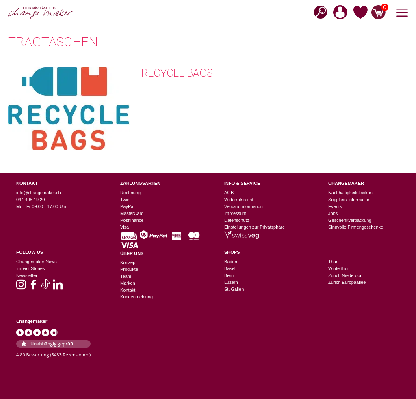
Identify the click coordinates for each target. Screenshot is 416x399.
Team (125, 276)
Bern (229, 275)
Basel (230, 268)
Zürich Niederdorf (345, 275)
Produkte (129, 269)
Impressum (235, 213)
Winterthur (338, 268)
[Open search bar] (318, 11)
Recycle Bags (177, 73)
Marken (127, 283)
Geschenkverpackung (349, 220)
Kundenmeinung (136, 296)
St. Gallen (234, 289)
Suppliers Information (349, 199)
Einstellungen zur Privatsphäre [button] (254, 227)
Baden (230, 261)
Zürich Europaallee (347, 282)
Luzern (231, 282)
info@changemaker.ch (38, 192)
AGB (229, 192)
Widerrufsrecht (239, 199)
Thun (333, 261)
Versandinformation (243, 206)
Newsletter (26, 275)
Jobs (333, 213)
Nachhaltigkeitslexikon (350, 192)
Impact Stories (30, 268)
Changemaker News (36, 261)
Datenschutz (236, 220)
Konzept (128, 262)
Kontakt (127, 289)
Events (335, 206)
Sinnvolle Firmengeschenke (355, 227)
